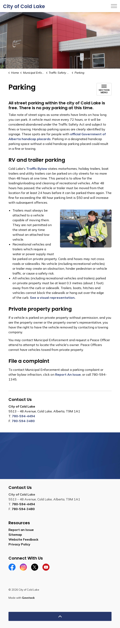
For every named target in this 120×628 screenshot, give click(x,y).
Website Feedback (23, 539)
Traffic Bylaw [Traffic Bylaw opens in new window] (36, 169)
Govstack (28, 597)
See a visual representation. (52, 298)
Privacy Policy (19, 544)
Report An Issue (68, 374)
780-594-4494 (23, 416)
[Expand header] (114, 6)
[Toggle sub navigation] (104, 89)
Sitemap (15, 535)
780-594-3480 (23, 421)
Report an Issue (21, 530)
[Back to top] (60, 616)
